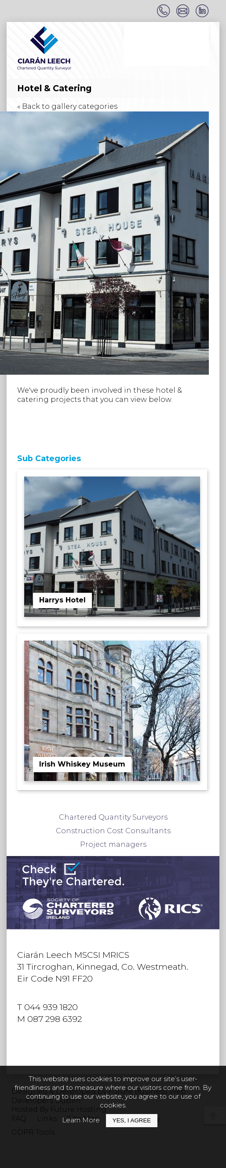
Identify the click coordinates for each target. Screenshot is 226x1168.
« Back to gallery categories (67, 106)
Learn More (81, 1120)
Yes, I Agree (132, 1120)
